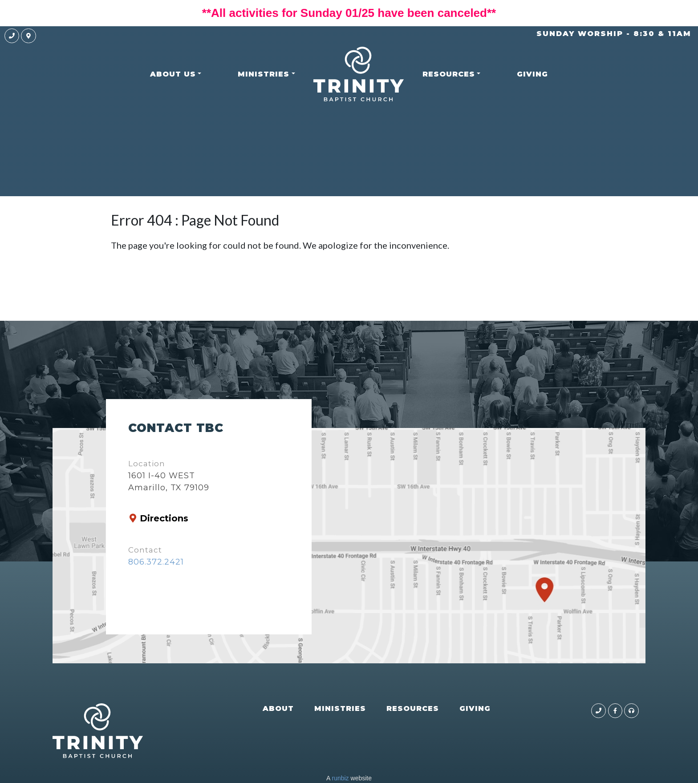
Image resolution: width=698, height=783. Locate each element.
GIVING (532, 74)
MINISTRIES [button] (263, 74)
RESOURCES (412, 708)
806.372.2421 (156, 562)
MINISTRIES (340, 708)
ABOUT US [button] (173, 74)
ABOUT (278, 708)
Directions (164, 518)
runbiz (340, 778)
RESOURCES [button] (448, 74)
